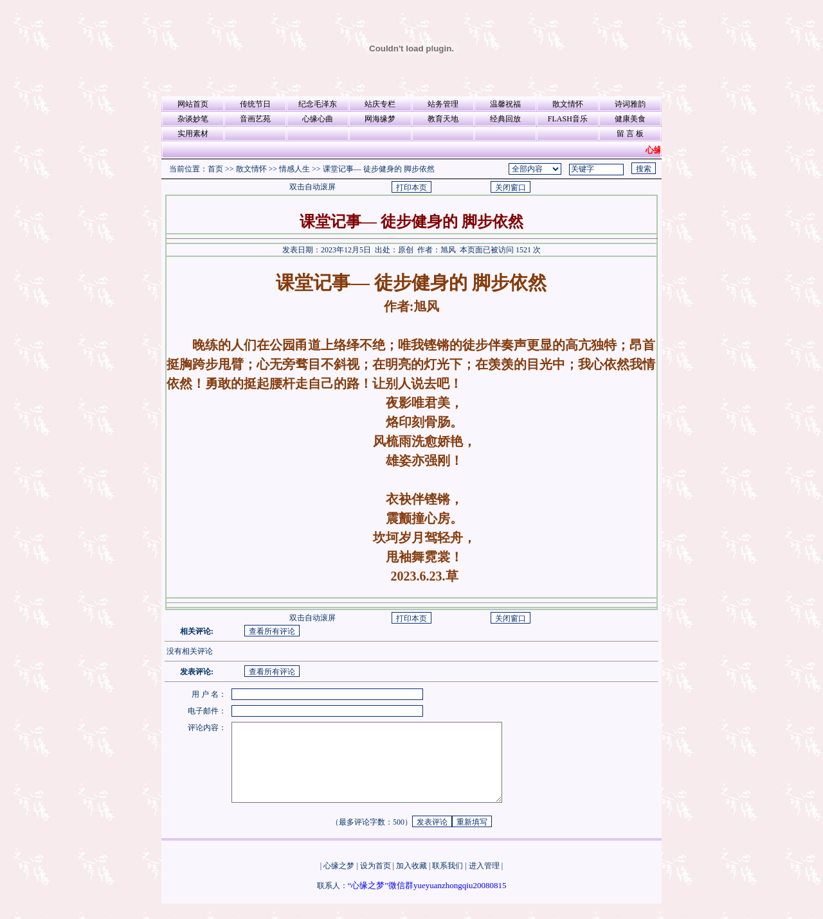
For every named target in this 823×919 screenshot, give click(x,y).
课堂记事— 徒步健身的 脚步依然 (379, 168)
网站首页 (192, 104)
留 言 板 (630, 133)
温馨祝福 (505, 104)
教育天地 (443, 118)
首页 (215, 168)
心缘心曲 (317, 118)
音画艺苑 (255, 118)
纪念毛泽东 (317, 104)
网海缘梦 (380, 118)
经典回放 (505, 118)
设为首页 (375, 881)
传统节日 (255, 104)
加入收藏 (411, 881)
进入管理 (484, 881)
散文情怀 (567, 104)
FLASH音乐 (568, 118)
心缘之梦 (338, 881)
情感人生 (294, 168)
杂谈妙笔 (192, 118)
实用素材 (192, 133)
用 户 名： (209, 694)
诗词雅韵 (630, 104)
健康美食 (630, 118)
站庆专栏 (380, 104)
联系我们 (447, 881)
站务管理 (443, 104)
